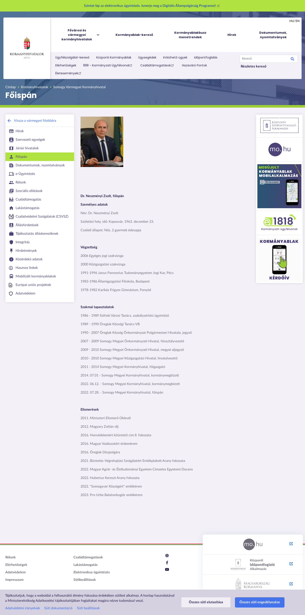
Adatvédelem (15, 572)
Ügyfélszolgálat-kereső (72, 57)
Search (292, 59)
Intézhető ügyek (175, 57)
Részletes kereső (253, 66)
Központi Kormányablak (113, 57)
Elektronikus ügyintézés (91, 572)
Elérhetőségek (65, 65)
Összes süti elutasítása (206, 602)
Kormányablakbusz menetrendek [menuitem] (190, 35)
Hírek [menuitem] (231, 35)
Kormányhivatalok (27, 46)
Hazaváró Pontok (194, 65)
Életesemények (68, 73)
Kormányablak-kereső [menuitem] (134, 35)
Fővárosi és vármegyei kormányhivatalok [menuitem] (81, 35)
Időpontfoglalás (205, 57)
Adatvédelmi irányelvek (22, 608)
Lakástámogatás (85, 565)
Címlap (10, 87)
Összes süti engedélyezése (259, 602)
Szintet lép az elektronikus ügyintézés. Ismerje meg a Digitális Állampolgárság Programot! (152, 5)
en (298, 21)
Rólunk (10, 557)
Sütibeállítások (84, 579)
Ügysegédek (147, 57)
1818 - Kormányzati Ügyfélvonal (108, 65)
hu (291, 21)
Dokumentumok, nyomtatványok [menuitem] (273, 35)
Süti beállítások (88, 608)
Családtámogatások (157, 65)
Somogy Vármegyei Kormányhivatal (79, 87)
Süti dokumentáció (58, 608)
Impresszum (14, 579)
